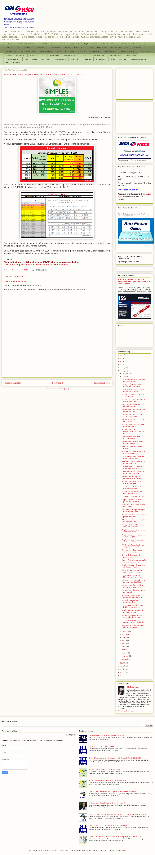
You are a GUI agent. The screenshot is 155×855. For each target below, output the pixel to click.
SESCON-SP (45, 59)
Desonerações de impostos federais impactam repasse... (133, 477)
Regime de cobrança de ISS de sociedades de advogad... (133, 616)
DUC (127, 47)
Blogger (124, 850)
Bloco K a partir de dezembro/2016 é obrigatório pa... (133, 431)
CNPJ (19, 47)
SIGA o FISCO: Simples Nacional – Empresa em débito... (133, 452)
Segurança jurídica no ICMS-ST (133, 497)
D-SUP (90, 47)
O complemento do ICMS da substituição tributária (132, 415)
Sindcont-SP (75, 59)
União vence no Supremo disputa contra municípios (133, 462)
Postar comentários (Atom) (60, 389)
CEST (149, 44)
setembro (125, 634)
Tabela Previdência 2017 (139, 59)
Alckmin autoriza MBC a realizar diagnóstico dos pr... (133, 425)
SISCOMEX (87, 59)
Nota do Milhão (55, 55)
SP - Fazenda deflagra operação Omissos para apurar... (133, 511)
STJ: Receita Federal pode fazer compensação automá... (133, 546)
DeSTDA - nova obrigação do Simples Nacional (104, 769)
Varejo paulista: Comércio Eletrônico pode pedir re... (132, 576)
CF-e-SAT (9, 47)
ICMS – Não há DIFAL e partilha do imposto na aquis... (133, 390)
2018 (122, 364)
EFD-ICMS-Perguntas (28, 51)
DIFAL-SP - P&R (115, 47)
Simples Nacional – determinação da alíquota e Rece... (133, 566)
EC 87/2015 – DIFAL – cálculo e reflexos (102, 747)
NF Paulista (33, 55)
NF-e (43, 55)
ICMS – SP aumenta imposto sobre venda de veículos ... (132, 571)
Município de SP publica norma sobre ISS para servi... (133, 526)
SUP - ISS (122, 59)
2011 (122, 675)
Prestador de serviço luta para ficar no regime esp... (132, 482)
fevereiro (125, 656)
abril (123, 650)
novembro (125, 376)
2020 (122, 358)
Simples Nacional (60, 59)
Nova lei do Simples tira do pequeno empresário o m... (132, 556)
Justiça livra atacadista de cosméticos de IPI (131, 601)
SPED (113, 59)
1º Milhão (9, 44)
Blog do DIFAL (74, 44)
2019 (122, 361)
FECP (59, 51)
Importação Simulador (128, 51)
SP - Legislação (101, 59)
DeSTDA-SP (101, 47)
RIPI (26, 59)
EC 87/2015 (137, 47)
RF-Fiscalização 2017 (13, 59)
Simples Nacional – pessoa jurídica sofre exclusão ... (131, 501)
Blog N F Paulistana (90, 44)
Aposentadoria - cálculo (47, 44)
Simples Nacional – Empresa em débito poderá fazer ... (133, 531)
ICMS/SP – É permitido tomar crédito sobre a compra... (132, 385)
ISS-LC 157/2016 (145, 51)
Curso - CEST (79, 47)
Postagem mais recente (13, 383)
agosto (124, 637)
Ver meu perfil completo (126, 711)
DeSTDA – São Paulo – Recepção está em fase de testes (107, 780)
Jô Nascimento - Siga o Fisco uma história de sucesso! (107, 803)
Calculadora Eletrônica (108, 44)
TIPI (7, 63)
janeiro (124, 659)
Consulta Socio (41, 47)
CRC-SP (67, 47)
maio (124, 647)
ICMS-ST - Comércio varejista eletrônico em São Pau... (132, 586)
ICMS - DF (82, 51)
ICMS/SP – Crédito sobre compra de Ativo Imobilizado (106, 735)
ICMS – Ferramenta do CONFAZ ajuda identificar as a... (133, 457)
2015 (122, 663)
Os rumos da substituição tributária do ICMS (131, 405)
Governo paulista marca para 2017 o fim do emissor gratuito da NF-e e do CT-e (115, 837)
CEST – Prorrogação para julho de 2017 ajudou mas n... (134, 400)
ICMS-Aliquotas (95, 51)
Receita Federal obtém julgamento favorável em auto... (134, 410)
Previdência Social (115, 55)
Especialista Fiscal (46, 51)
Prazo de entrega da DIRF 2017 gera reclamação (133, 437)
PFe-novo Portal (69, 55)
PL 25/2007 (83, 55)
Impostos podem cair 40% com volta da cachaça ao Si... (132, 467)
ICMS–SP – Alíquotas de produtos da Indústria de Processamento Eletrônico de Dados (117, 814)
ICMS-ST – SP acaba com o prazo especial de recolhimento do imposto (112, 792)
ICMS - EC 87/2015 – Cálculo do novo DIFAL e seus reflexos (109, 825)
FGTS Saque (69, 51)
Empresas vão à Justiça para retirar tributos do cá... (132, 492)
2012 (122, 672)
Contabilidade (55, 47)
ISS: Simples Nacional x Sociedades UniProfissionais (132, 621)
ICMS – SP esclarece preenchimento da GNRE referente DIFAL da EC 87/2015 (115, 758)
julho (124, 640)
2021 (122, 355)
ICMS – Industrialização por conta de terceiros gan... (134, 380)
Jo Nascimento (133, 687)
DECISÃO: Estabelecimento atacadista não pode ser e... (132, 596)
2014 (122, 666)
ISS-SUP (9, 55)
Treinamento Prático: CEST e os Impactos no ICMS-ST (133, 472)
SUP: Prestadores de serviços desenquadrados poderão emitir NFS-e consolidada (134, 281)
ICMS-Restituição (110, 51)
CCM (140, 44)
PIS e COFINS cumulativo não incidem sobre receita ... (132, 606)
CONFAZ (28, 47)
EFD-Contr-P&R (11, 51)
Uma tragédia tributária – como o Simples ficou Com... (133, 626)
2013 (122, 669)
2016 (122, 371)
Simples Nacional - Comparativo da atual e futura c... (133, 541)
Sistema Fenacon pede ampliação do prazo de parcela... (134, 561)
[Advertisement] (57, 360)
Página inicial (57, 383)
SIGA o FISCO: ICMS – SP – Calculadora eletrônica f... (132, 487)
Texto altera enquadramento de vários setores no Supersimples (36, 264)
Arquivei (62, 44)
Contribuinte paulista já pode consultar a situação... (132, 551)
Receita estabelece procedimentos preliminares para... (134, 516)
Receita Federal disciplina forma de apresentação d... (133, 442)
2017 (122, 367)
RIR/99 (34, 59)
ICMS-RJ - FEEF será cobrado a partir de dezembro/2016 (133, 581)
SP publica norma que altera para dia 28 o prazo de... (133, 521)
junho (124, 643)
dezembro (125, 373)
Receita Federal (130, 55)
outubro (125, 631)
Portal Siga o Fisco (98, 55)
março (124, 653)
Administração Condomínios (26, 44)
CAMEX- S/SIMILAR (127, 44)
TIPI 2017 (16, 63)
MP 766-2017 (20, 55)
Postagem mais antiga (101, 383)
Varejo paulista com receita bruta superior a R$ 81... (133, 536)
